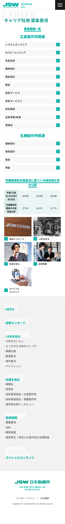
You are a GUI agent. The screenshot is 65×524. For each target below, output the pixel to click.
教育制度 (11, 432)
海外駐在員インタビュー (20, 404)
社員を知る (13, 380)
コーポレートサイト (25, 498)
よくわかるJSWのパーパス (21, 346)
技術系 (9, 389)
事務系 (9, 384)
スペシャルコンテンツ (20, 458)
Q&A (8, 427)
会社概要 (44, 498)
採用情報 (11, 418)
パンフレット (13, 366)
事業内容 (11, 351)
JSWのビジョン (15, 341)
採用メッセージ (16, 323)
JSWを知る (13, 336)
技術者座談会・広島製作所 (21, 394)
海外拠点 (11, 361)
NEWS (10, 309)
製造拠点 (11, 356)
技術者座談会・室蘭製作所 (21, 399)
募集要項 (11, 422)
